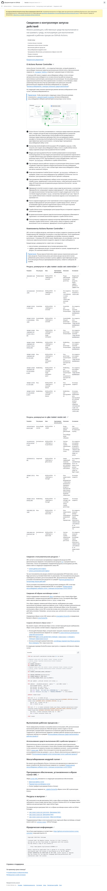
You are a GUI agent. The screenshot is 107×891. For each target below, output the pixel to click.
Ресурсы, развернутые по (53, 267)
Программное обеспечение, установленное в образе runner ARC (52, 773)
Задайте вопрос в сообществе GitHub (17, 872)
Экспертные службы (52, 885)
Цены (44, 885)
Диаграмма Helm (45, 812)
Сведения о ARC (58, 6)
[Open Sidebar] (2, 6)
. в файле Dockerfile (51, 789)
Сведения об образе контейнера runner (43, 593)
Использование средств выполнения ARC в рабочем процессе (52, 741)
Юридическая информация (41, 827)
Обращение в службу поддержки (16, 875)
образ (51, 596)
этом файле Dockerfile (63, 616)
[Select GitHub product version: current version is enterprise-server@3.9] (33, 2)
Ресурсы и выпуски (37, 796)
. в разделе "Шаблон (40, 72)
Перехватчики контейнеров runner (39, 784)
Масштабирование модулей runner (44, 759)
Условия (20, 885)
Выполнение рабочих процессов (43, 722)
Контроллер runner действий (44, 6)
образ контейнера (45, 817)
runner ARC (34, 779)
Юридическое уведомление (35, 60)
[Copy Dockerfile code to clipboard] (78, 652)
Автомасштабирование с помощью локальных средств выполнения (47, 86)
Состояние (39, 885)
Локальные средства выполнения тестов (24, 6)
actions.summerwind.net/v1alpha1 (39, 571)
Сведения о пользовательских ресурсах (43, 557)
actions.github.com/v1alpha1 (37, 568)
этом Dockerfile (42, 618)
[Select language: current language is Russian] (104, 2)
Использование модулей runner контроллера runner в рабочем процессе (54, 754)
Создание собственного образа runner (40, 623)
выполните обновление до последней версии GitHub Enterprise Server (60, 13)
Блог (60, 885)
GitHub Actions (7, 6)
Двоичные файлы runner (36, 782)
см (62, 562)
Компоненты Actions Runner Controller (46, 228)
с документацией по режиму (45, 97)
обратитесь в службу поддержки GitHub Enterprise (26, 15)
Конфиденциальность (29, 885)
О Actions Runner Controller (40, 64)
